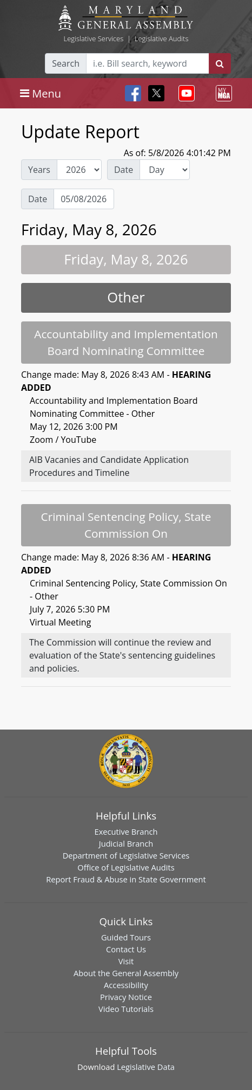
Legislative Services (93, 38)
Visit (126, 961)
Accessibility (126, 984)
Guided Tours (126, 937)
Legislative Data (146, 1066)
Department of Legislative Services (126, 855)
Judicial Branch (126, 843)
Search (65, 63)
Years (39, 170)
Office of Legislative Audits (125, 867)
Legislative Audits (162, 38)
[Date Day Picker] (84, 199)
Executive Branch (126, 831)
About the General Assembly (126, 973)
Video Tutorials (126, 1008)
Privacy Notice (126, 996)
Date (123, 170)
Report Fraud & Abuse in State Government (125, 879)
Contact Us (126, 949)
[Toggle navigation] (40, 93)
